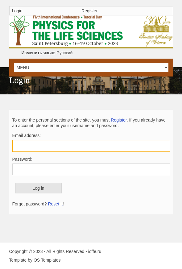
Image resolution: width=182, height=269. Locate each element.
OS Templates (47, 260)
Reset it (55, 203)
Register (89, 10)
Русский (47, 52)
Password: (22, 159)
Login (17, 10)
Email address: (26, 135)
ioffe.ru (94, 251)
